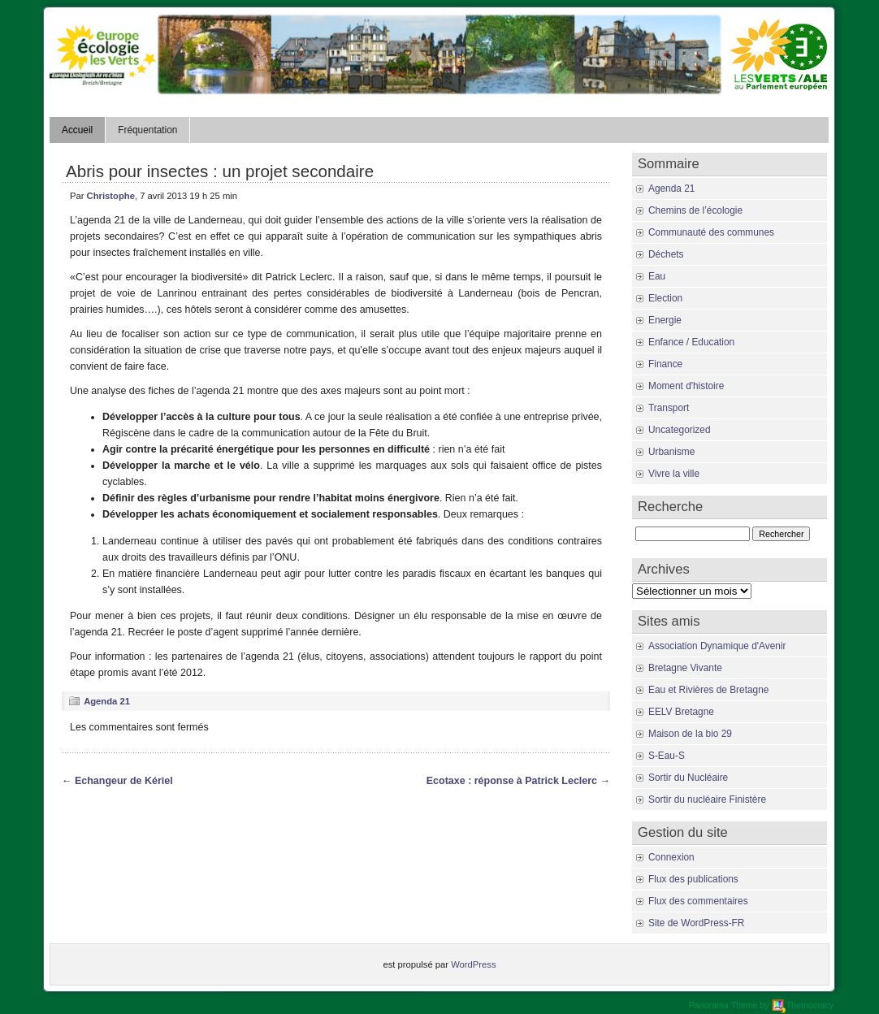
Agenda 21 (107, 701)
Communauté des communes (711, 232)
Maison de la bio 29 (690, 733)
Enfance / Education (691, 342)
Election (665, 298)
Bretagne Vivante (685, 668)
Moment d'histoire (686, 386)
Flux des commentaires (698, 901)
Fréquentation (147, 130)
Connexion (671, 857)
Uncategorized (679, 430)
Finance (665, 364)
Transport (668, 408)
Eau (656, 276)
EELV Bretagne (681, 711)
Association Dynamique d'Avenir (717, 646)
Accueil (77, 130)
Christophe (111, 196)
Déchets (666, 254)
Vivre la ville (673, 473)
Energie (665, 320)
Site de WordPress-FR (696, 923)
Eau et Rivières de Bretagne (708, 690)
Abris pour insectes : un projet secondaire (220, 171)
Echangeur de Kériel (124, 780)
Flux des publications (693, 879)
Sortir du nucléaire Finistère (707, 799)
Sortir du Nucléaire (688, 777)
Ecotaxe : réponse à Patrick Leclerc (512, 780)
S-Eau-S (666, 755)
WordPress (473, 964)
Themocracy (803, 1005)
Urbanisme (671, 451)
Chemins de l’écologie (695, 210)
